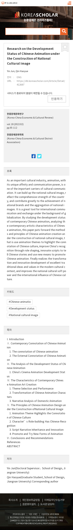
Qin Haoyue (22, 71)
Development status (22, 308)
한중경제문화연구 (15, 114)
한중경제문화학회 (15, 134)
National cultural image (24, 315)
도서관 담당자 (47, 504)
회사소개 (12, 500)
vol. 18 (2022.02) (15, 124)
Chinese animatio (20, 301)
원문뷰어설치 (29, 504)
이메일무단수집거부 (54, 500)
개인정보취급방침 (31, 500)
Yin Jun (11, 71)
